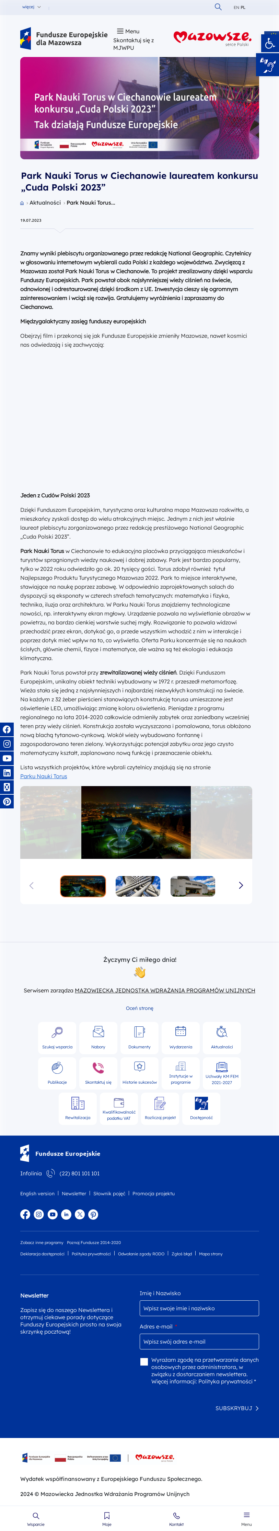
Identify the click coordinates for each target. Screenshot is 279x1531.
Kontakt (176, 1524)
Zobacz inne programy (41, 1242)
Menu (246, 1524)
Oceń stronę (139, 1008)
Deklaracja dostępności (42, 1253)
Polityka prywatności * (227, 1381)
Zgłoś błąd (182, 1253)
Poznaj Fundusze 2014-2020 (94, 1242)
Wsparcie (36, 1524)
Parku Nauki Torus (43, 776)
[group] (136, 822)
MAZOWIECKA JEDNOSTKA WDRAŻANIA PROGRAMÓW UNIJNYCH (165, 990)
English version (37, 1193)
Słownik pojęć (109, 1193)
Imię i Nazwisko (160, 1293)
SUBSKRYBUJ (234, 1408)
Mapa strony (211, 1253)
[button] (270, 43)
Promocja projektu (153, 1193)
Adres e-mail (158, 1326)
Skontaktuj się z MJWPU (133, 44)
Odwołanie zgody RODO (141, 1253)
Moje (107, 1524)
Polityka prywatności (91, 1253)
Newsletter (74, 1193)
